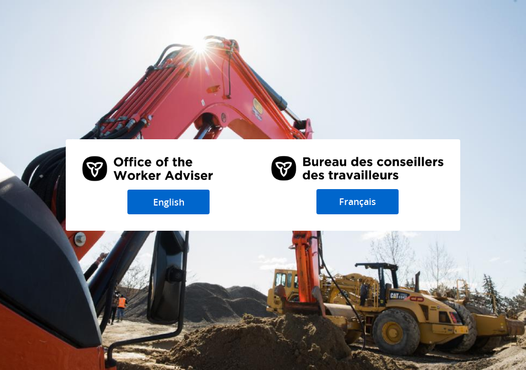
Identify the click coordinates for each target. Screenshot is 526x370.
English (168, 202)
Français (357, 201)
